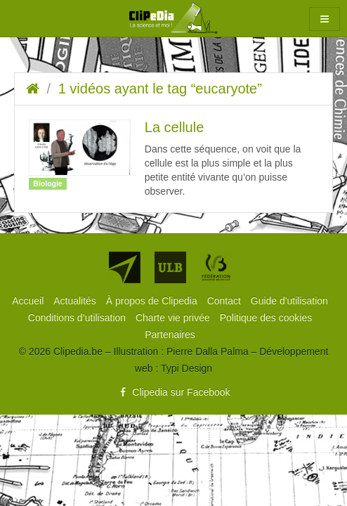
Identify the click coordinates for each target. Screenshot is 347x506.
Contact (225, 300)
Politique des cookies (266, 317)
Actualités (76, 300)
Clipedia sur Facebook (173, 392)
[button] (324, 19)
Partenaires (170, 334)
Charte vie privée (174, 317)
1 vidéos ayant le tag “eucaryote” (160, 88)
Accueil (29, 300)
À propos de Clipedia (153, 300)
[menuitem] (29, 300)
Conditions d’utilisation (78, 317)
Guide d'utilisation (289, 300)
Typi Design (186, 368)
